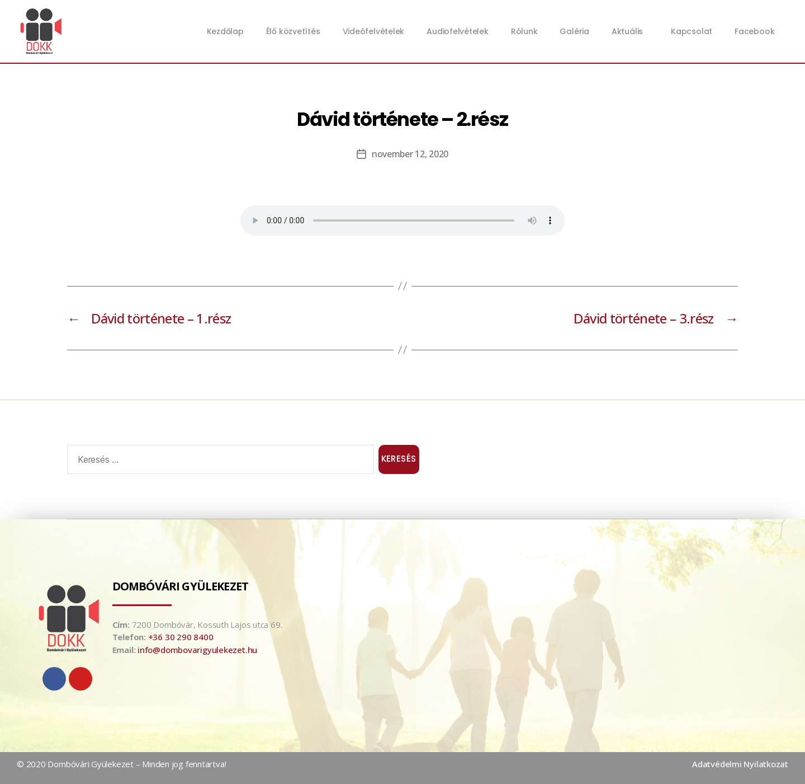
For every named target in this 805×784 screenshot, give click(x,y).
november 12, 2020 (410, 154)
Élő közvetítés (293, 31)
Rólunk (524, 31)
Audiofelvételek (458, 31)
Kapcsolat (691, 31)
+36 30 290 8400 (181, 636)
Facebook (754, 31)
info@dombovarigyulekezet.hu (197, 649)
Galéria (574, 31)
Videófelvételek (374, 31)
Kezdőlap (225, 31)
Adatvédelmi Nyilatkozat (740, 763)
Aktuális (630, 31)
